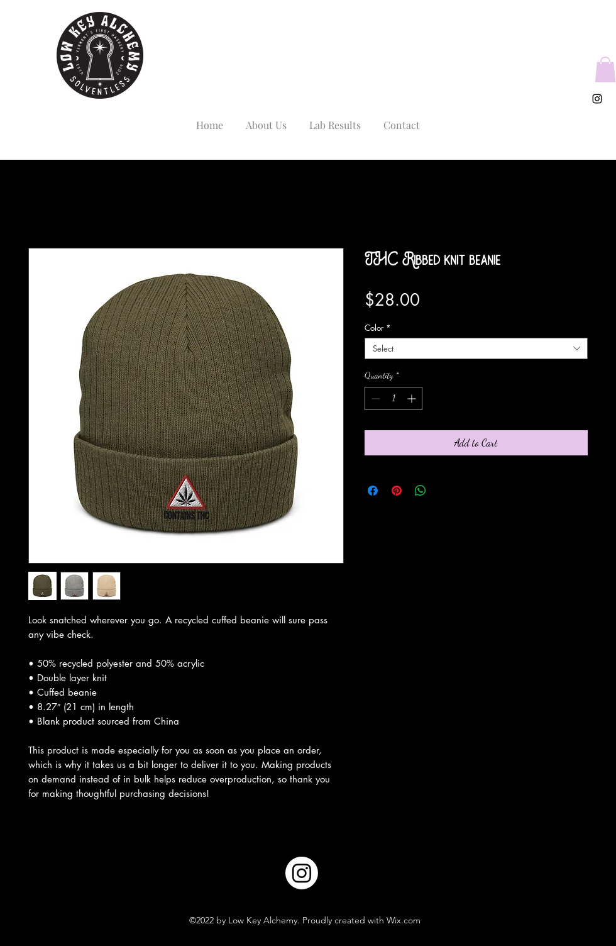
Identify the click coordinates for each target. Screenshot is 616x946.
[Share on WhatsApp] (420, 490)
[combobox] (476, 348)
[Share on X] (444, 490)
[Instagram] (301, 873)
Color (378, 328)
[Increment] (413, 398)
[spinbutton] (393, 398)
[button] (605, 69)
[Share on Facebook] (372, 490)
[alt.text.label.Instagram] (597, 98)
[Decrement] (374, 398)
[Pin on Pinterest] (396, 490)
